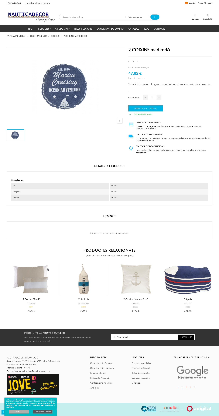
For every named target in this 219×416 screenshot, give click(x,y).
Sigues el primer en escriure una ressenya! (109, 233)
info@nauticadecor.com (38, 3)
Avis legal (94, 387)
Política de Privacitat (99, 378)
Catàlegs (136, 382)
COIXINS (31, 303)
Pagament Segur (98, 373)
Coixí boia (83, 299)
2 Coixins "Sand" (31, 299)
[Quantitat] (152, 97)
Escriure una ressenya (138, 67)
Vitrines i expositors (141, 378)
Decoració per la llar (141, 363)
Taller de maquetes (141, 373)
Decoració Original (141, 368)
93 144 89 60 (14, 3)
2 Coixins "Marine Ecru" (136, 299)
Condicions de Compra (101, 363)
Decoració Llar (83, 303)
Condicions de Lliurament (102, 368)
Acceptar (19, 411)
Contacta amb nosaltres (101, 382)
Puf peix (188, 299)
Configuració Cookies (43, 412)
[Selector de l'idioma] (190, 3)
